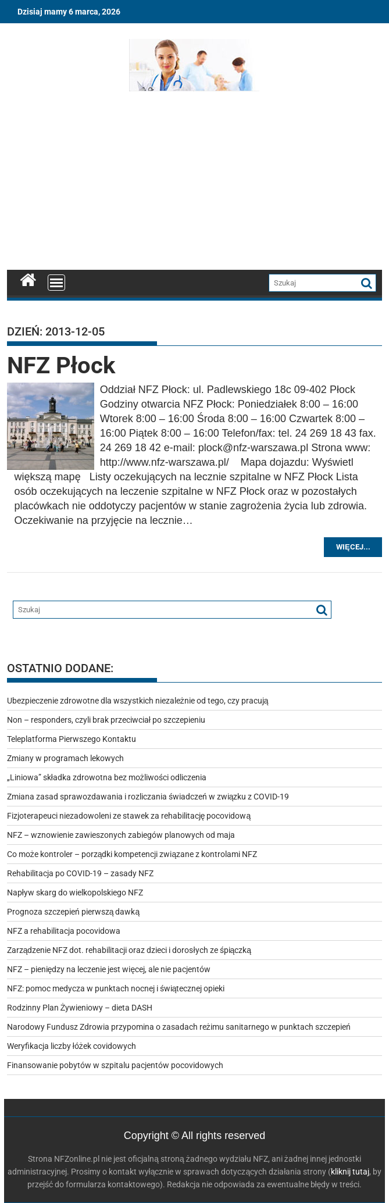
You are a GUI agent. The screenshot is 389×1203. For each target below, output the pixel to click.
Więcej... (353, 546)
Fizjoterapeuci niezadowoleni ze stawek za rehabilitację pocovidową (129, 815)
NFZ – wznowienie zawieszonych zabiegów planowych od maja (121, 835)
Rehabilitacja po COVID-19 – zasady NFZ (80, 873)
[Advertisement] (195, 183)
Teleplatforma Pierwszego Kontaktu (71, 739)
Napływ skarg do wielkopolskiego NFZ (75, 892)
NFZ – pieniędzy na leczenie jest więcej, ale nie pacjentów (109, 969)
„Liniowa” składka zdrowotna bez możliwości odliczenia (106, 777)
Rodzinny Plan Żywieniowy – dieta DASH (80, 1007)
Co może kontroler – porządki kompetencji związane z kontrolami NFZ (132, 854)
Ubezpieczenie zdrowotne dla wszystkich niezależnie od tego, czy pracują (138, 700)
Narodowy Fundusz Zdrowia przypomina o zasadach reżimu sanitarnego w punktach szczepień (179, 1026)
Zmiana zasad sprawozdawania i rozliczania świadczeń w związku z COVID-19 (148, 796)
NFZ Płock (61, 365)
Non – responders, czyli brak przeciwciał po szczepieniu (106, 719)
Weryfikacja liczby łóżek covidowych (71, 1046)
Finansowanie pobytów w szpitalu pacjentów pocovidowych (115, 1065)
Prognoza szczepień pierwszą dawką (73, 911)
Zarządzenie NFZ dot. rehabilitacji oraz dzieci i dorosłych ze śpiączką (129, 950)
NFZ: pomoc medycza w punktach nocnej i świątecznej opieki (116, 988)
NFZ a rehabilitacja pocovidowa (63, 931)
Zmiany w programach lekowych (65, 758)
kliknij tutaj (350, 1171)
